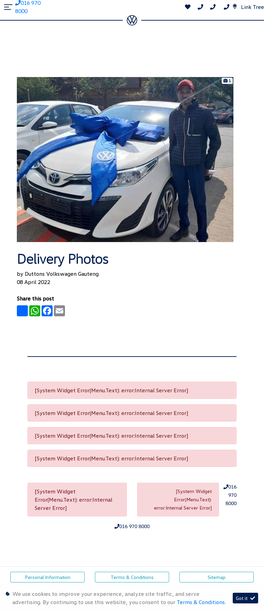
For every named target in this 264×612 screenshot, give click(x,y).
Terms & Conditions (132, 577)
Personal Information (47, 577)
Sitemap (217, 577)
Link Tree (248, 6)
